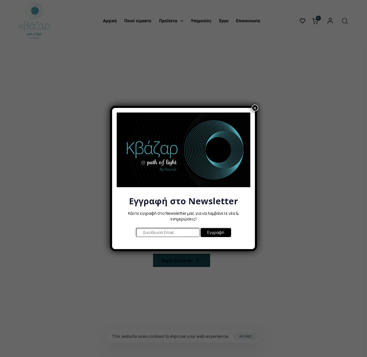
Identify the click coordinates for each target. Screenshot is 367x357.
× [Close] (255, 110)
